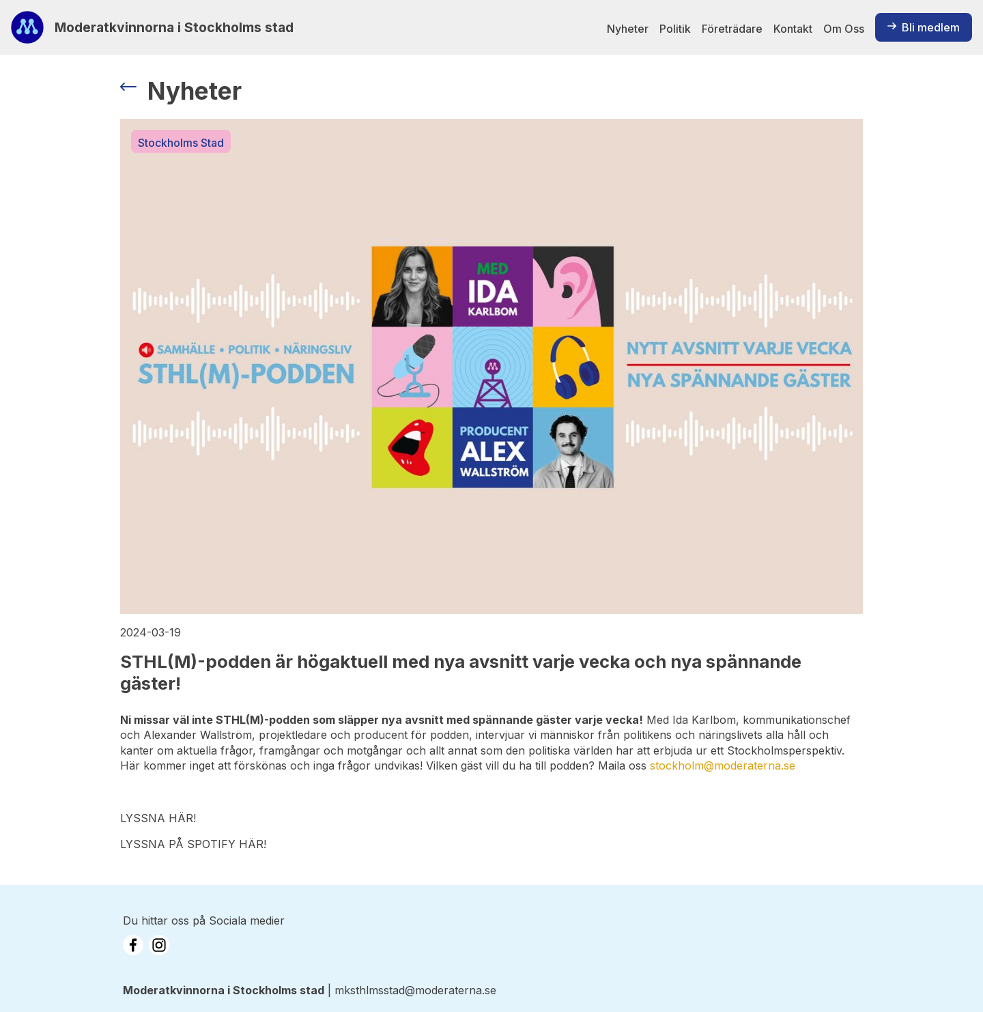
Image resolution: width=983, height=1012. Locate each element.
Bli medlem (923, 27)
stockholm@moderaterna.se (722, 765)
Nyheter (628, 29)
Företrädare (732, 29)
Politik (675, 29)
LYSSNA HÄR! (158, 818)
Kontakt (792, 29)
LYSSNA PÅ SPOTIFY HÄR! (193, 844)
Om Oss (843, 29)
